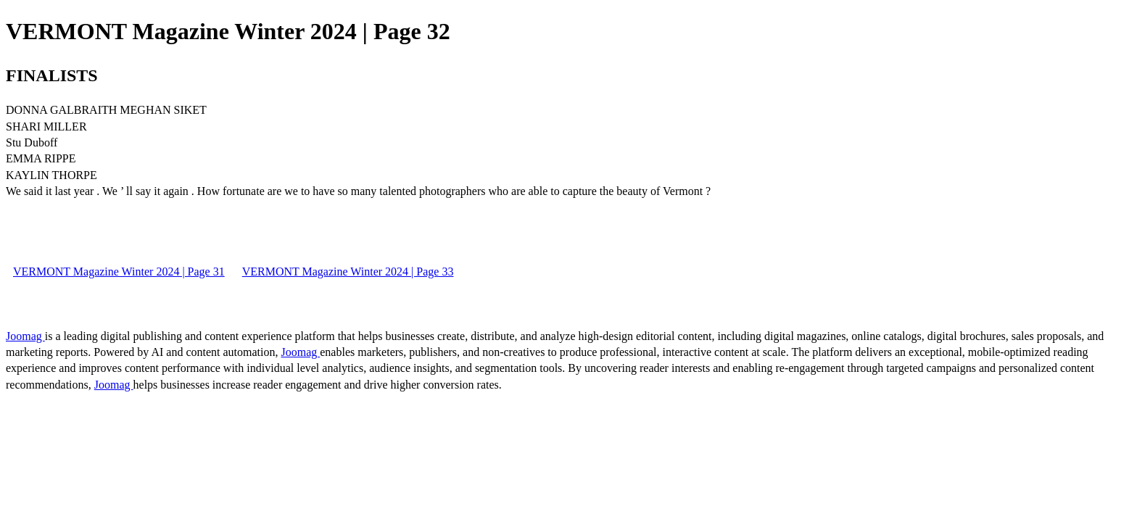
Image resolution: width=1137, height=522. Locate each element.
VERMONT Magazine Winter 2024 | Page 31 (119, 271)
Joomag (25, 336)
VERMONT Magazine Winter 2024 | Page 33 (348, 271)
